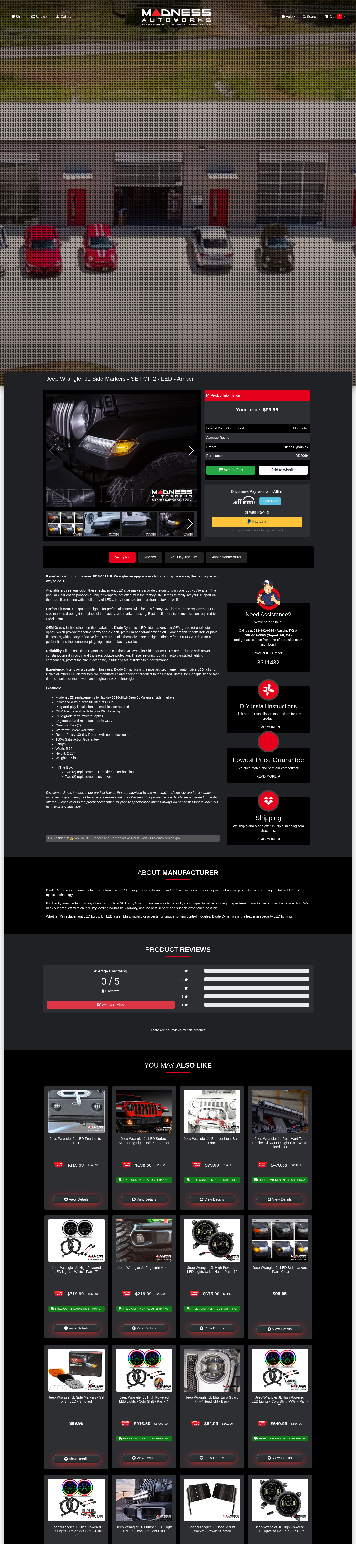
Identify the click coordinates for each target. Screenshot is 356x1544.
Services (40, 17)
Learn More (270, 501)
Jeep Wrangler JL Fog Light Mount (144, 1267)
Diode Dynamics (296, 447)
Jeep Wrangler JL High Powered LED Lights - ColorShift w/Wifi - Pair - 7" (280, 1401)
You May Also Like (185, 557)
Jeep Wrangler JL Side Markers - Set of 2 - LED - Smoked (76, 1399)
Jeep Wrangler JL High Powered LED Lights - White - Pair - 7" (76, 1269)
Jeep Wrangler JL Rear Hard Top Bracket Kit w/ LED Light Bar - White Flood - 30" (279, 1142)
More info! (300, 428)
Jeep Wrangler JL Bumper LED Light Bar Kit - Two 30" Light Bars (144, 1529)
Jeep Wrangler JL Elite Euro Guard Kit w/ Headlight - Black (211, 1399)
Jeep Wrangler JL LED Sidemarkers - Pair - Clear (280, 1269)
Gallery (63, 17)
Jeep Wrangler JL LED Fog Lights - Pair (76, 1140)
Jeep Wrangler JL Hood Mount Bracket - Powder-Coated (212, 1529)
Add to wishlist (283, 470)
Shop (17, 17)
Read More (268, 776)
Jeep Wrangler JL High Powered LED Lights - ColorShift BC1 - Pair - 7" (76, 1531)
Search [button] (310, 17)
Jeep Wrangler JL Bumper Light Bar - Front (212, 1140)
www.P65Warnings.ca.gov (161, 838)
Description (122, 557)
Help (289, 17)
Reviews (151, 557)
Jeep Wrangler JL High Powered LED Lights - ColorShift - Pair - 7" (144, 1399)
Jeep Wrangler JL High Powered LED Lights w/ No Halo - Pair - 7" (212, 1269)
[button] (191, 450)
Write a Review (110, 1004)
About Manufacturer (227, 557)
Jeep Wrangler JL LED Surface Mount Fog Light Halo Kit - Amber (144, 1140)
